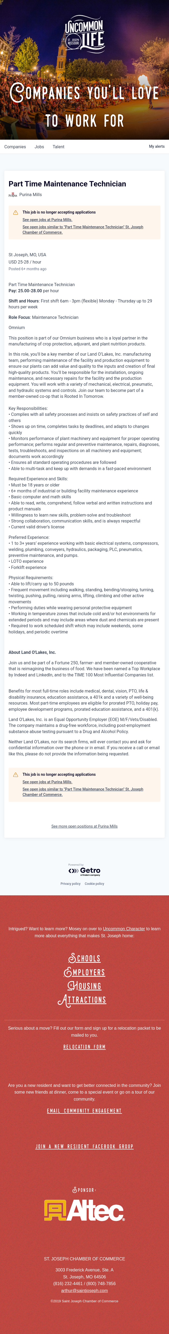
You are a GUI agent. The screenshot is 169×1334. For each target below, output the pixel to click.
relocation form (84, 1047)
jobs (39, 146)
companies (15, 146)
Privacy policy (70, 884)
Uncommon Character (124, 928)
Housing (84, 986)
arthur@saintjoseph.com (84, 1290)
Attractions (84, 1000)
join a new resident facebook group (84, 1147)
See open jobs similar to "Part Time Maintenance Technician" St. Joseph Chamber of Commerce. (83, 230)
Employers (84, 973)
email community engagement (84, 1111)
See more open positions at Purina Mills (84, 826)
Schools (84, 959)
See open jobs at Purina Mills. (47, 220)
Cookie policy (94, 884)
